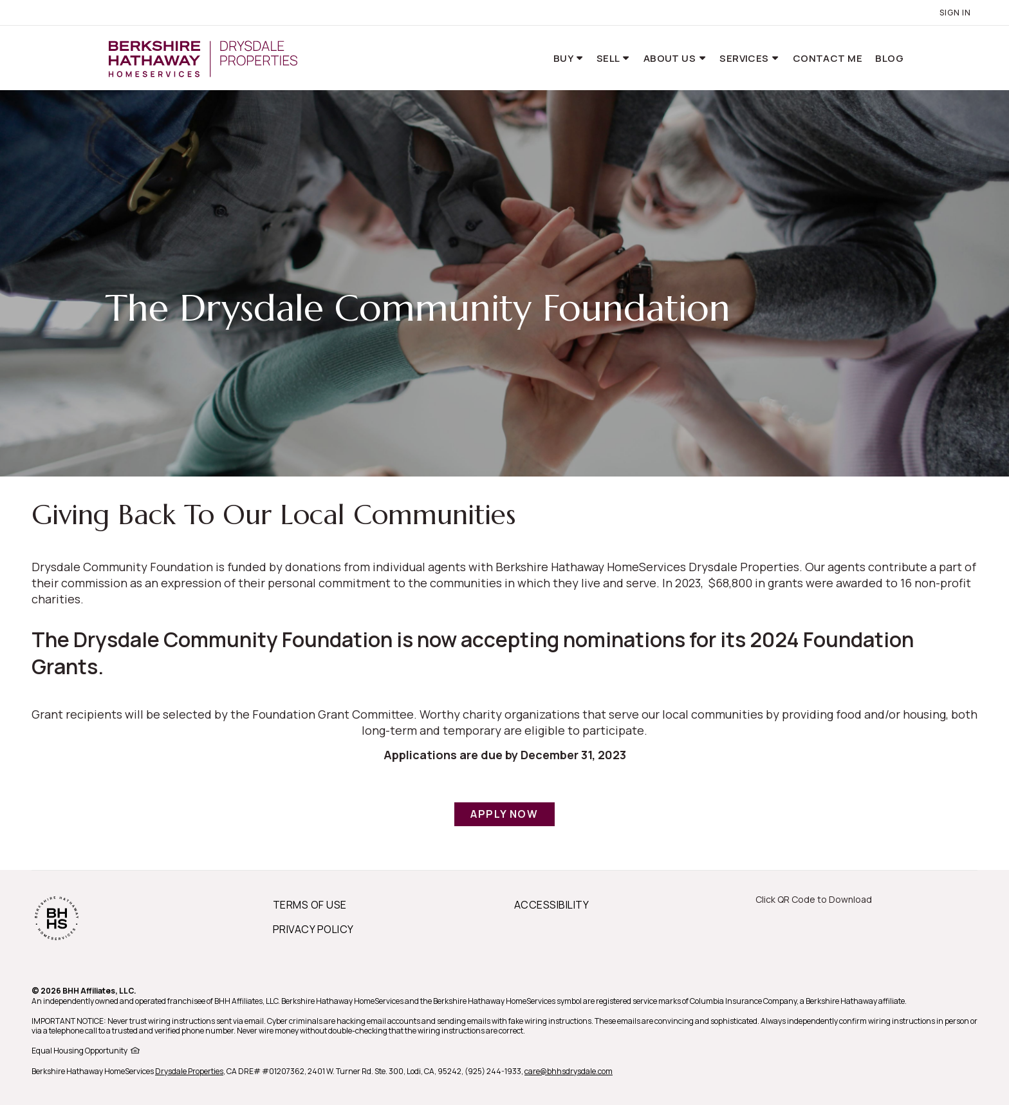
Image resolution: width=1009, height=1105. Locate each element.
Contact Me (828, 58)
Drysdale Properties (189, 1071)
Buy (564, 58)
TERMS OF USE (310, 905)
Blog (889, 58)
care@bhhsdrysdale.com (568, 1071)
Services (745, 58)
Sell (609, 58)
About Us (670, 58)
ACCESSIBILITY (551, 905)
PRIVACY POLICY (313, 929)
